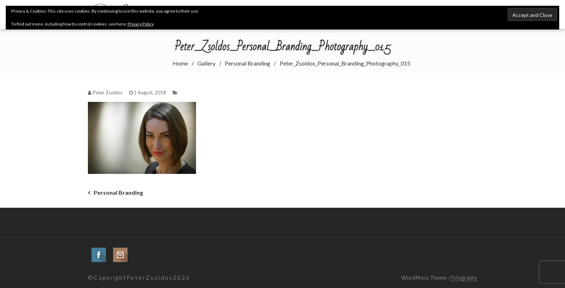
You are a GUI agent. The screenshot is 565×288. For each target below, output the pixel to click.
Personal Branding (118, 192)
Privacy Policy (141, 24)
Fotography (463, 277)
